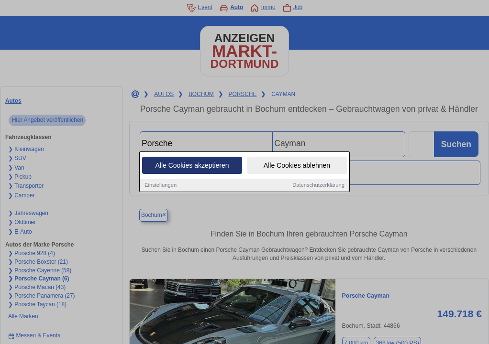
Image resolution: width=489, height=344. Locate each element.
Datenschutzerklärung (318, 185)
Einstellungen (160, 185)
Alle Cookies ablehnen (297, 166)
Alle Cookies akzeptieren (192, 166)
